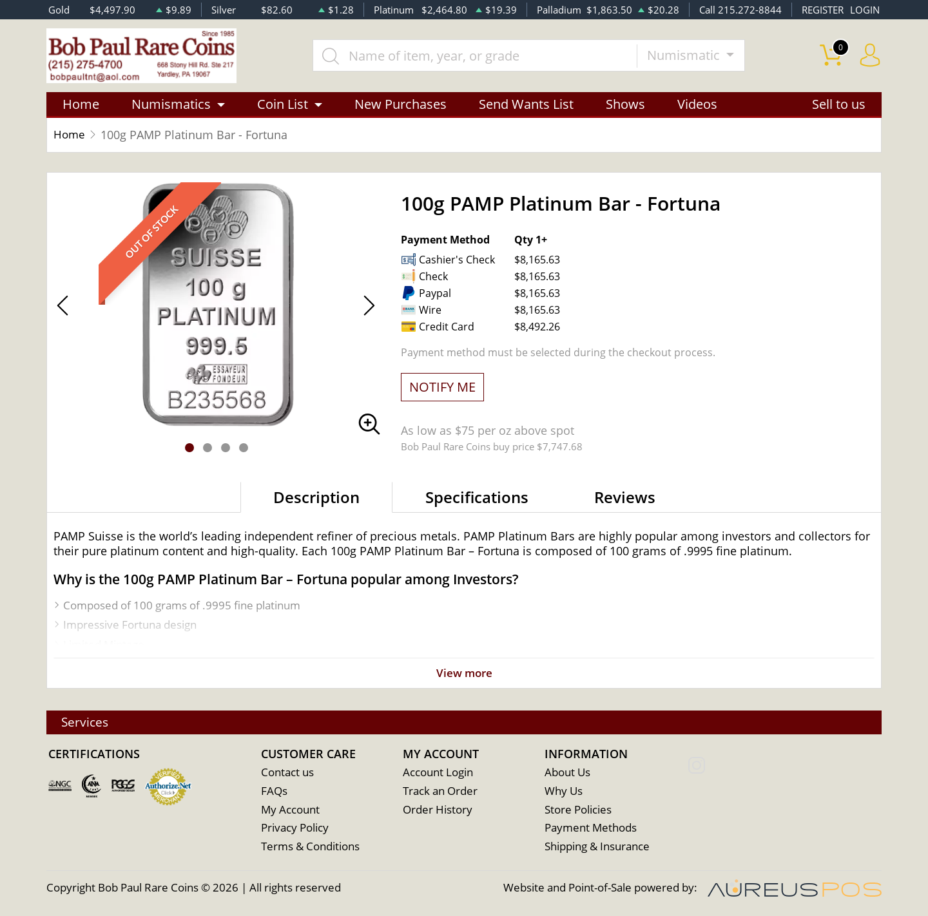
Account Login (438, 772)
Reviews (624, 497)
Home (81, 104)
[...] (476, 56)
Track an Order (440, 791)
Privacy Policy (295, 828)
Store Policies (578, 810)
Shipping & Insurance (597, 847)
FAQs (274, 791)
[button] (189, 448)
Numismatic (686, 55)
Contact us (287, 772)
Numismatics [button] (171, 104)
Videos (697, 104)
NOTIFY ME (442, 387)
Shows (625, 104)
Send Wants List (526, 104)
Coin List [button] (282, 104)
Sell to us (838, 104)
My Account (290, 810)
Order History (437, 810)
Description (316, 497)
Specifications (476, 497)
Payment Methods (591, 828)
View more (464, 674)
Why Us (564, 791)
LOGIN (865, 9)
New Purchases (400, 104)
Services (87, 721)
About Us (567, 772)
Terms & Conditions (310, 847)
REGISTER (823, 9)
